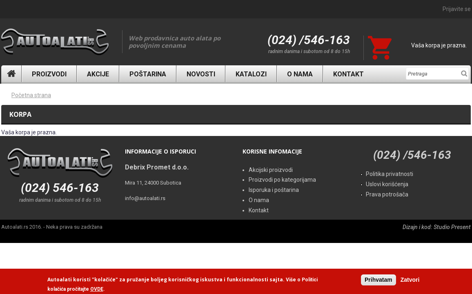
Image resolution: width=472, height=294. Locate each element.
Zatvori (410, 279)
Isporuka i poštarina (274, 190)
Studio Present (452, 227)
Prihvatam (378, 279)
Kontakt (348, 74)
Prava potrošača (387, 194)
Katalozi (251, 74)
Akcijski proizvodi (271, 170)
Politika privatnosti (389, 174)
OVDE (96, 289)
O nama (300, 74)
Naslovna (11, 73)
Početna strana (31, 95)
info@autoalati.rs (145, 198)
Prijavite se (457, 9)
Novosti (201, 74)
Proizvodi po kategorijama (282, 179)
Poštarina (147, 74)
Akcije (98, 74)
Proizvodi (49, 74)
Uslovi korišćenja (387, 184)
